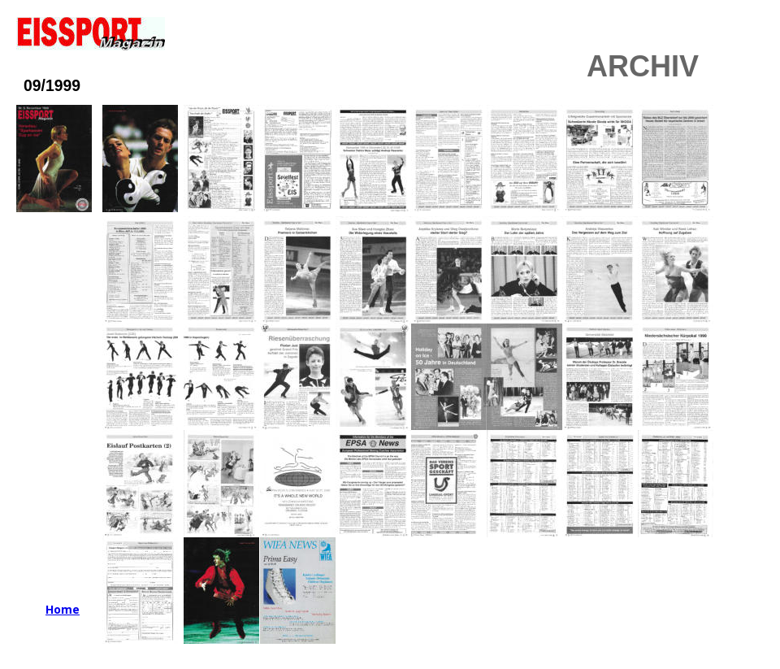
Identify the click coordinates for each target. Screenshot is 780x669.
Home (63, 609)
